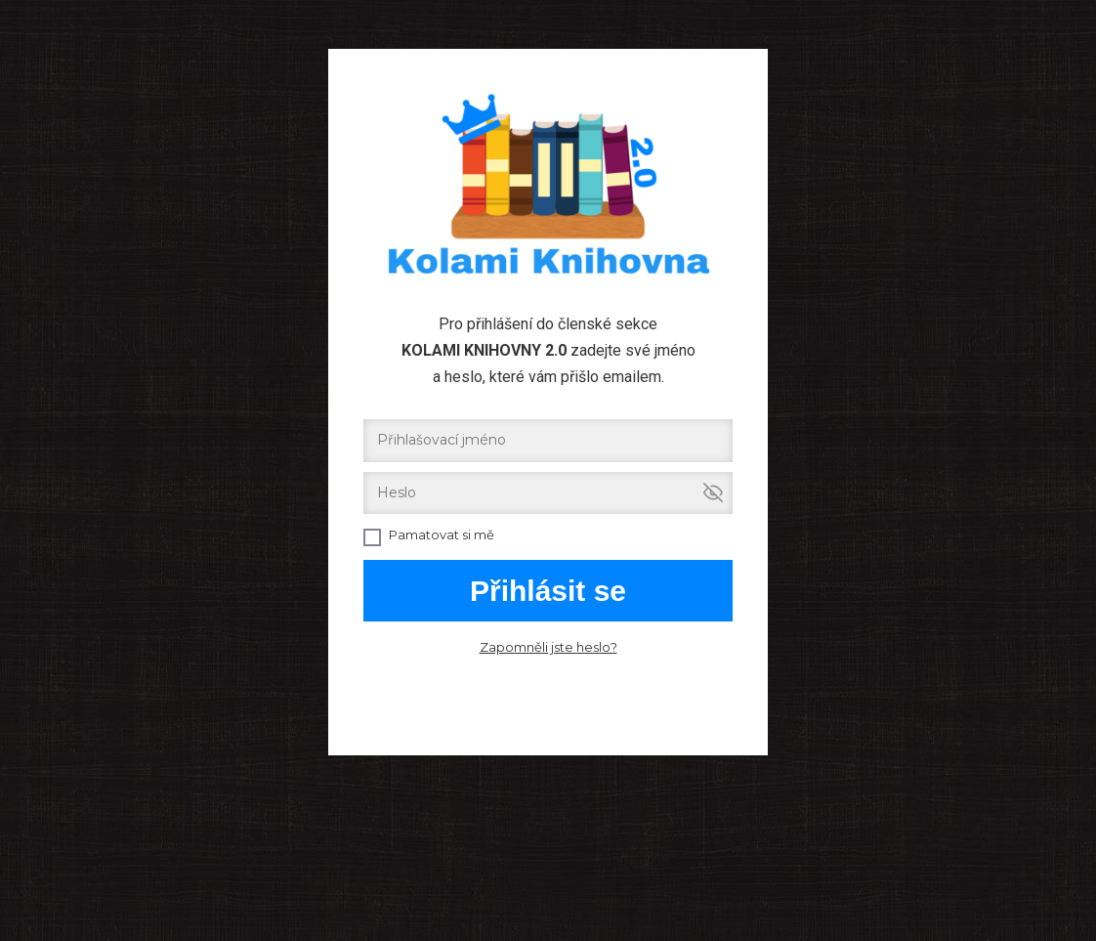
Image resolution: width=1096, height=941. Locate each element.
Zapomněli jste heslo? (548, 647)
